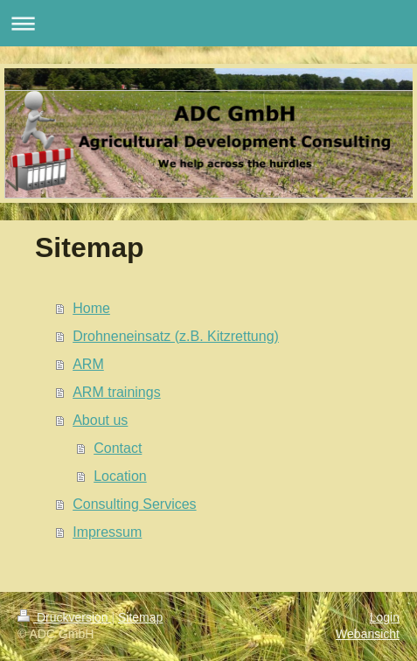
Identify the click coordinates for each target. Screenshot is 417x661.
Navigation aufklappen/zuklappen (208, 23)
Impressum (107, 532)
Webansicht (368, 634)
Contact (118, 448)
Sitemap (140, 617)
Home (91, 308)
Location (120, 476)
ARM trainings (116, 392)
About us (100, 420)
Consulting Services (134, 504)
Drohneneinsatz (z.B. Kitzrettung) (176, 336)
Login (385, 617)
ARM (88, 364)
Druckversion (64, 617)
